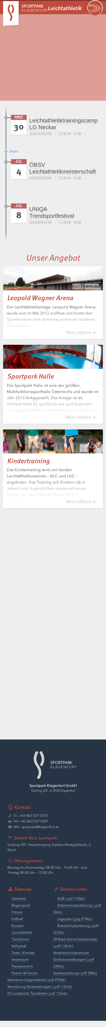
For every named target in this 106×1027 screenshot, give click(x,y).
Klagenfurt (34, 8)
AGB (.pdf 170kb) (71, 905)
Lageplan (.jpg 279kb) (74, 925)
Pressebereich (22, 973)
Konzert (17, 932)
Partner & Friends (25, 979)
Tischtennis (20, 945)
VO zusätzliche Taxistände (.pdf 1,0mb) (37, 1000)
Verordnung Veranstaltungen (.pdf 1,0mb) (39, 993)
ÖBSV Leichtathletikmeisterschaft (62, 168)
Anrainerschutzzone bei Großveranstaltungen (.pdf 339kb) (73, 966)
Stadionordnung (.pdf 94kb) (75, 979)
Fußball (17, 925)
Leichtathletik (22, 939)
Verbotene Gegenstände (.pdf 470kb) (36, 986)
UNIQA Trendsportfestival (51, 212)
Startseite (19, 905)
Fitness (17, 918)
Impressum (20, 966)
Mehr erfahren (78, 339)
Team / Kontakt (23, 959)
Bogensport (21, 912)
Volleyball (19, 952)
